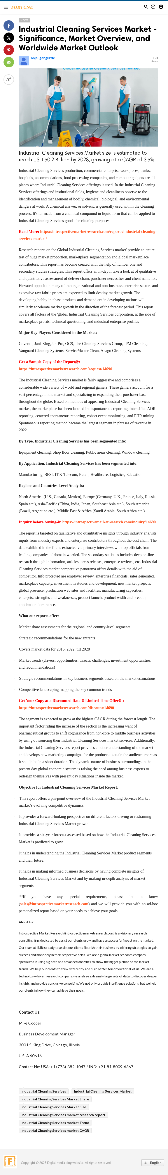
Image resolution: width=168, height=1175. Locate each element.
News (24, 20)
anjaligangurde (43, 58)
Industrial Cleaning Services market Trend (55, 1122)
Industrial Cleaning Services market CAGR (55, 1130)
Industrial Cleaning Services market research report (63, 1115)
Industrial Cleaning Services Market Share (55, 1099)
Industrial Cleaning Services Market (103, 1091)
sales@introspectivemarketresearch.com (54, 904)
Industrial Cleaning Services (43, 1091)
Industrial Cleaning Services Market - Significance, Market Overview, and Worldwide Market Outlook (88, 38)
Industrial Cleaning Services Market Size (53, 1107)
